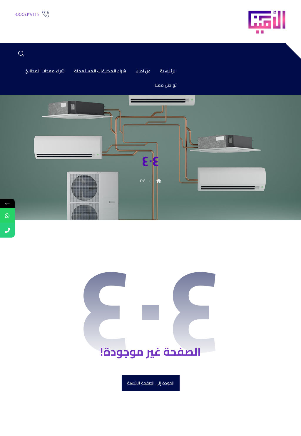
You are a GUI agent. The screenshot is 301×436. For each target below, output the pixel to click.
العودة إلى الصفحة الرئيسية (150, 383)
